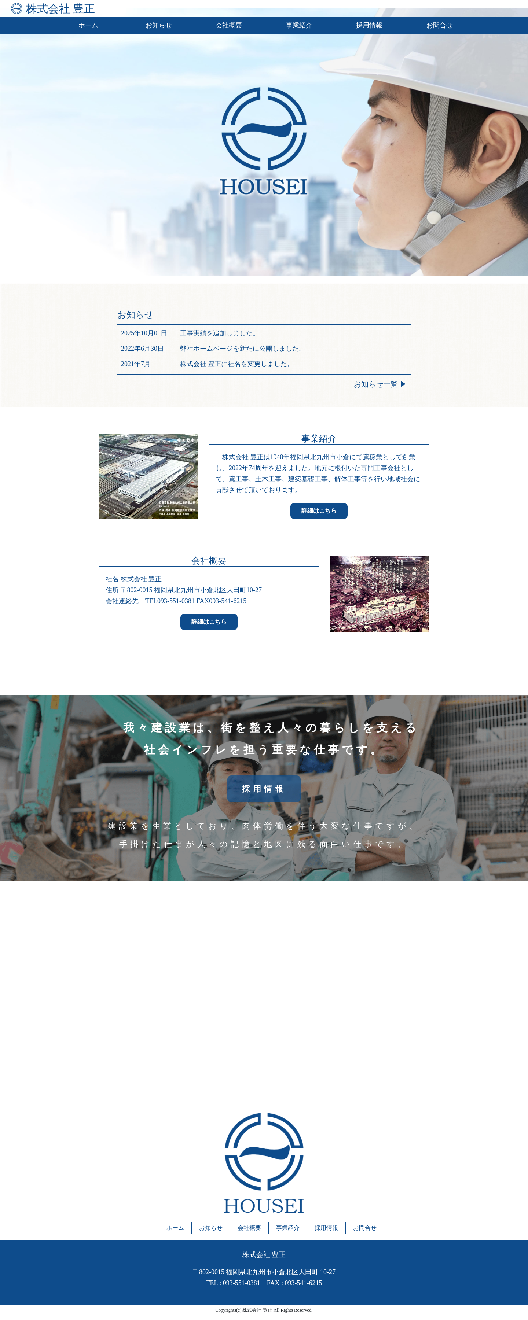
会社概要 (229, 25)
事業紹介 (299, 25)
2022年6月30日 (142, 348)
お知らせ (159, 25)
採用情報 (369, 25)
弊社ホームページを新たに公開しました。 (242, 348)
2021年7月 (136, 364)
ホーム (88, 25)
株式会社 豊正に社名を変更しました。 (237, 364)
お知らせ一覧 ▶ (380, 384)
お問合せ (439, 25)
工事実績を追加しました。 (219, 333)
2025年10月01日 (144, 333)
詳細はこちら (319, 511)
